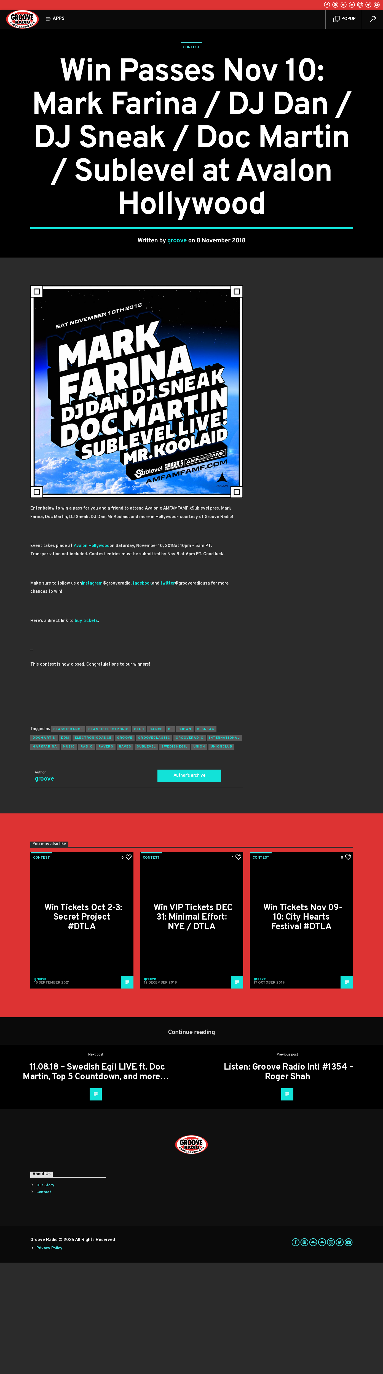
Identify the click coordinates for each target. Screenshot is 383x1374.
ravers (105, 858)
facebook (142, 695)
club (139, 841)
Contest (191, 103)
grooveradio (189, 849)
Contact (43, 1303)
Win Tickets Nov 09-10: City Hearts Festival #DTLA (302, 1029)
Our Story (45, 1296)
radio (87, 858)
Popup (344, 19)
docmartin (44, 849)
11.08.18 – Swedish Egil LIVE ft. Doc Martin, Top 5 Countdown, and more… (96, 1183)
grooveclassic (154, 849)
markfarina (45, 858)
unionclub (221, 858)
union (199, 858)
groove (177, 297)
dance (155, 841)
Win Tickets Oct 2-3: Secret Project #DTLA (83, 1029)
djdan (184, 841)
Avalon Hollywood (91, 657)
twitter (167, 695)
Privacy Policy (49, 1359)
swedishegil (174, 858)
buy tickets (86, 732)
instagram (92, 695)
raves (125, 858)
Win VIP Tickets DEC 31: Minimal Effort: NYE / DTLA (193, 1029)
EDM (65, 849)
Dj (170, 841)
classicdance (68, 841)
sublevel (146, 858)
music (69, 858)
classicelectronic (108, 841)
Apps (59, 19)
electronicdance (93, 849)
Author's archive (189, 887)
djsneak (205, 841)
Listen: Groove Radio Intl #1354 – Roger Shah (288, 1183)
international (224, 849)
